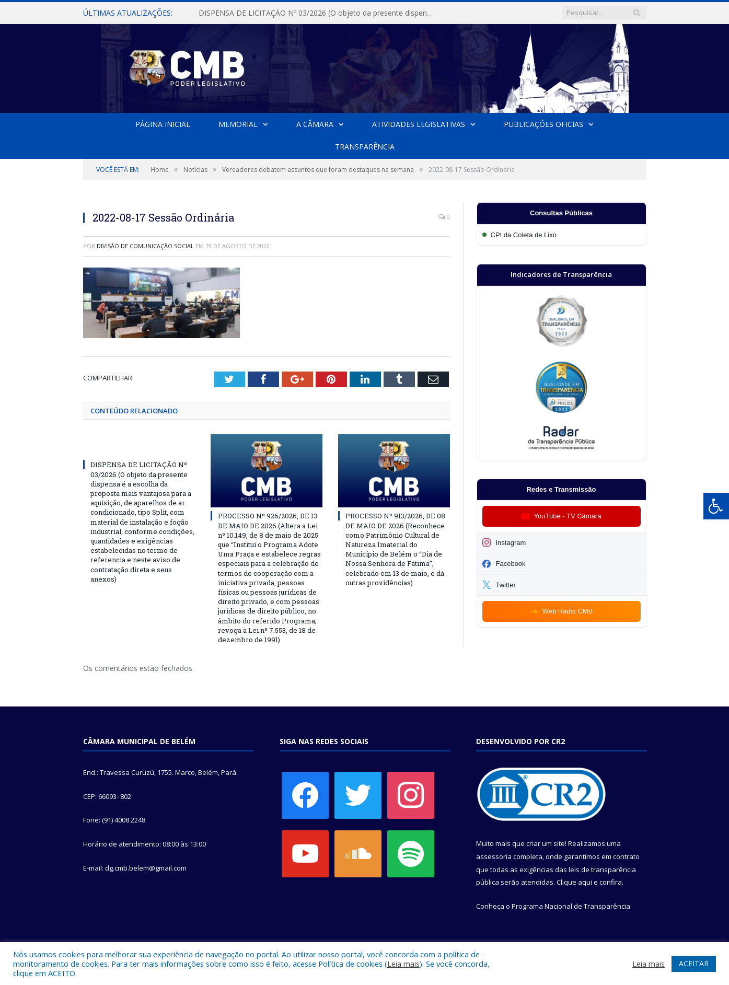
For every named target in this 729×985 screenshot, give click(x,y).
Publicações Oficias (543, 124)
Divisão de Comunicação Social (145, 246)
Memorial (238, 124)
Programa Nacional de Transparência (571, 906)
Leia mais (403, 963)
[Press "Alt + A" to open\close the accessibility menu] (716, 506)
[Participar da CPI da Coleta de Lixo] (561, 235)
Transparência (365, 147)
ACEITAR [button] (694, 963)
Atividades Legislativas (418, 124)
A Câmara (314, 124)
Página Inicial (162, 124)
